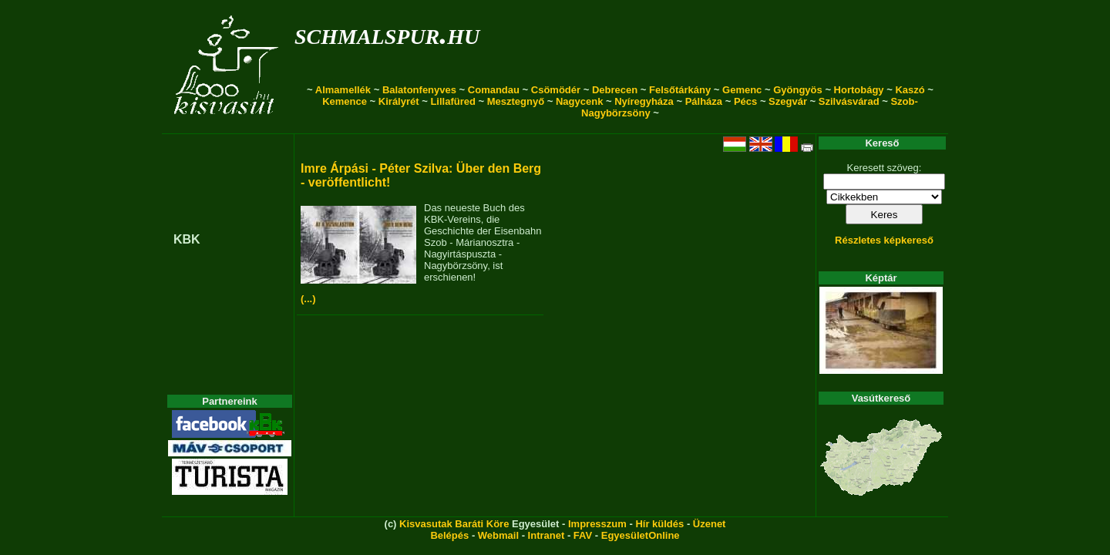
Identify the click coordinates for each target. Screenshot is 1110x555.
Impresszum (597, 524)
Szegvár (788, 101)
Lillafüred (453, 101)
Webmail (498, 535)
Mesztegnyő (515, 101)
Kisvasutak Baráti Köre (454, 524)
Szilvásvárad (849, 101)
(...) (308, 298)
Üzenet (709, 524)
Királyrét (398, 101)
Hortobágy (859, 90)
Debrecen (614, 90)
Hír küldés (659, 524)
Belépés (449, 535)
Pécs (745, 101)
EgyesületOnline (640, 535)
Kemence (344, 101)
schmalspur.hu (386, 33)
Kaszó (909, 90)
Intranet (546, 535)
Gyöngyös (797, 90)
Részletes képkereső (884, 240)
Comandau (494, 90)
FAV (583, 535)
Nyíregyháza (644, 101)
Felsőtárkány (680, 90)
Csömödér (555, 90)
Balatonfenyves (419, 90)
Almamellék (343, 90)
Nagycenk (579, 101)
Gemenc (742, 90)
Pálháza (703, 101)
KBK (186, 239)
